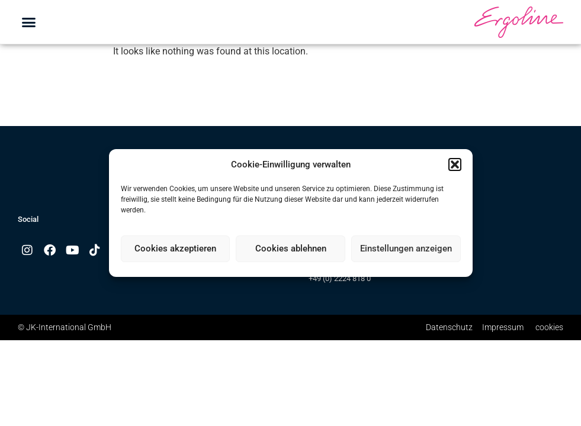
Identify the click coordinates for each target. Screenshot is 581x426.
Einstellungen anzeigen (406, 248)
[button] (455, 164)
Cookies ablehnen (290, 248)
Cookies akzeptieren (175, 248)
